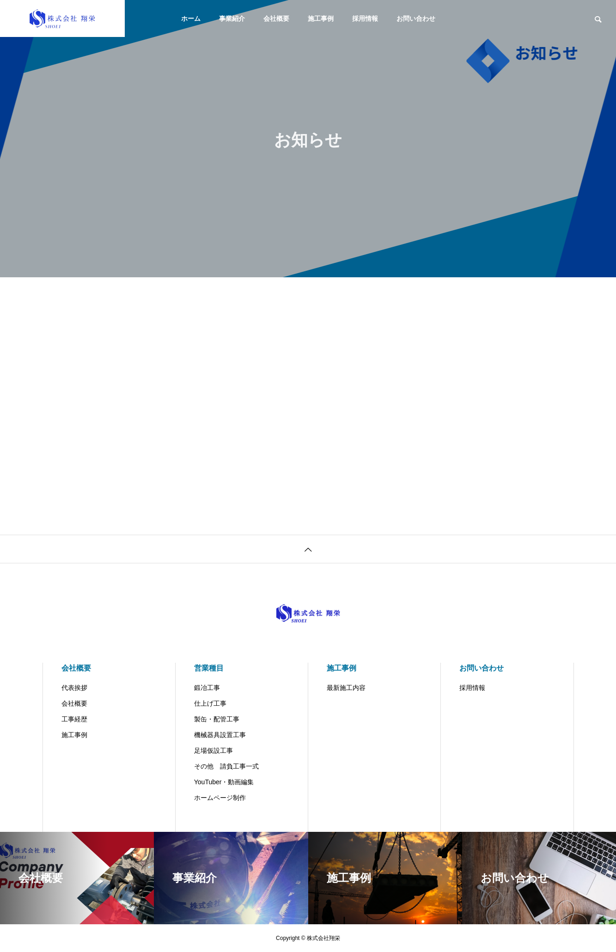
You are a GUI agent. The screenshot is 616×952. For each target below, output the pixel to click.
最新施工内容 (346, 687)
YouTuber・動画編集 (224, 782)
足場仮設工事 (213, 750)
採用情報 (365, 18)
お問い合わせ (415, 18)
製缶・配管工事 (216, 719)
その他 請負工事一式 (226, 766)
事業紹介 (232, 18)
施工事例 (321, 18)
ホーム (191, 18)
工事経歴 (74, 719)
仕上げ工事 (210, 703)
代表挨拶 (74, 687)
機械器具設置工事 (220, 734)
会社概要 (276, 18)
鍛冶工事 (207, 687)
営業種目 (209, 668)
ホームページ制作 (220, 797)
